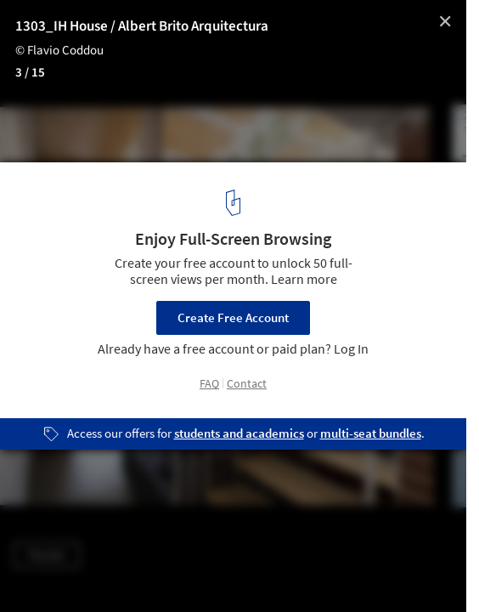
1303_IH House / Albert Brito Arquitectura (141, 26)
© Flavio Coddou (59, 51)
